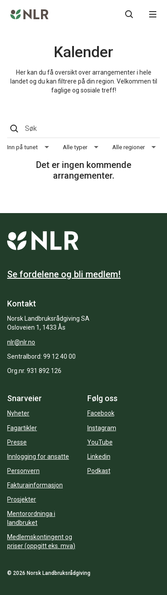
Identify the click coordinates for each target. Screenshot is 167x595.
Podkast (98, 470)
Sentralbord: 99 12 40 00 (41, 356)
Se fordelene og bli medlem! (64, 274)
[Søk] (82, 128)
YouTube (100, 442)
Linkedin (98, 456)
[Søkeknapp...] (129, 14)
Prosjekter (21, 499)
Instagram (101, 428)
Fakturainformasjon (35, 485)
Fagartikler (22, 428)
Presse (17, 442)
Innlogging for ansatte (38, 456)
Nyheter (18, 413)
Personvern (23, 470)
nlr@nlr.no (21, 342)
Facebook (100, 413)
